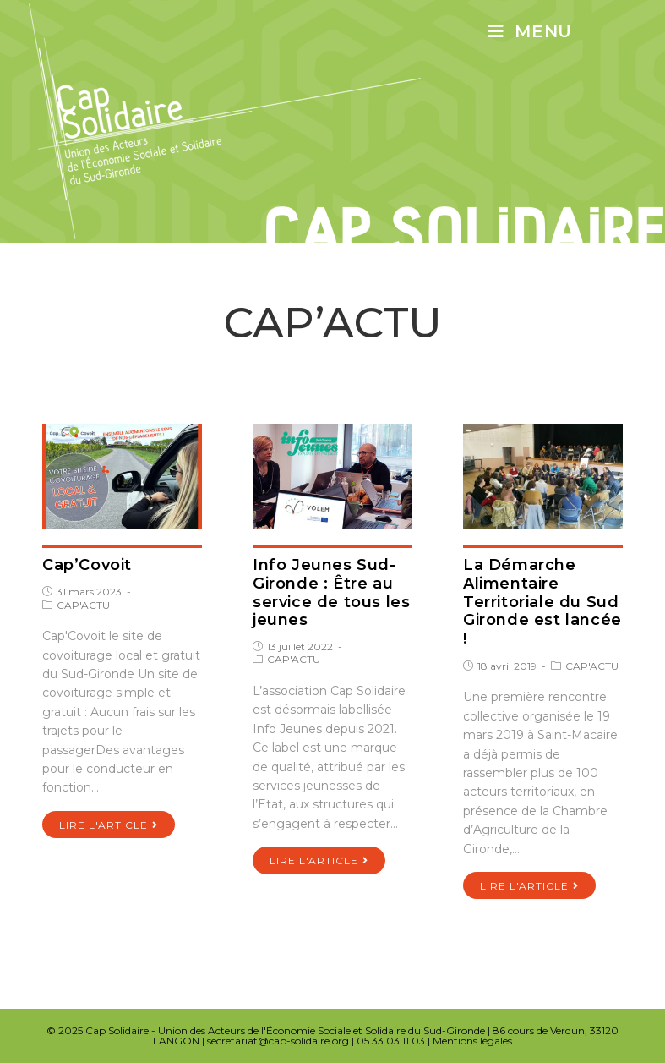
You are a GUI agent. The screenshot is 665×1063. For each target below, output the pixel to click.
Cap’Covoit (87, 565)
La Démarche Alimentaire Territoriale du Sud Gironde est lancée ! (542, 601)
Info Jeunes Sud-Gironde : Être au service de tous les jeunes (331, 592)
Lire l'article (108, 825)
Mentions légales (472, 1040)
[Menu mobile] (530, 31)
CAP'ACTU (83, 605)
